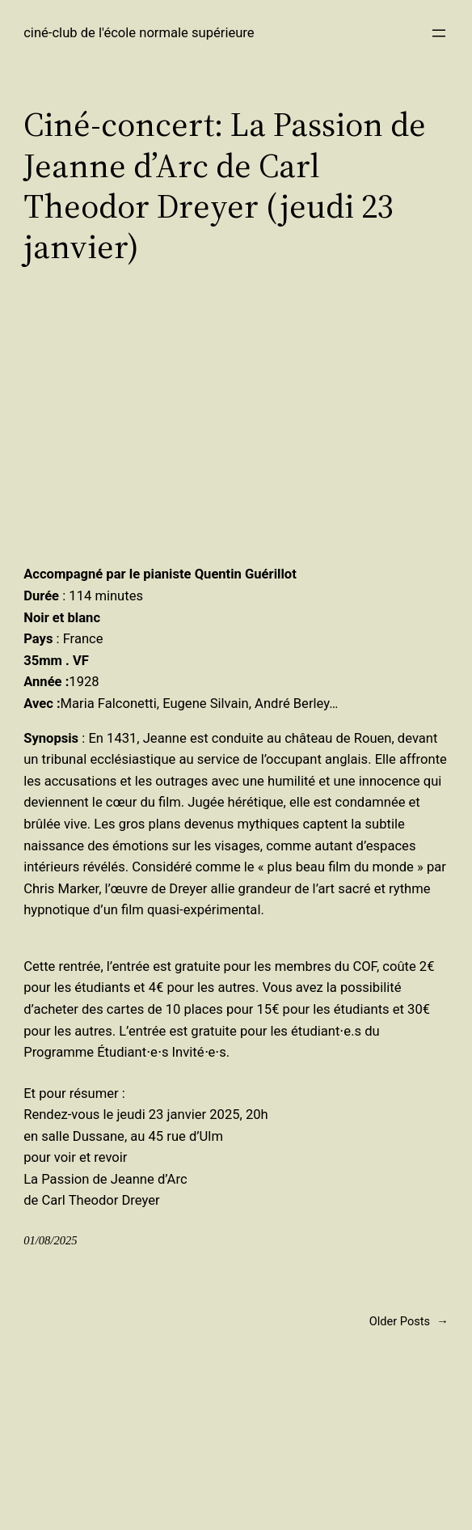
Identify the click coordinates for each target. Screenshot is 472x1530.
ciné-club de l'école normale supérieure (138, 32)
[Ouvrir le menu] (439, 33)
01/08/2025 (50, 1240)
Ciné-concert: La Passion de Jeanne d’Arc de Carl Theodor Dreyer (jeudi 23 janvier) (224, 185)
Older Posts (409, 1321)
